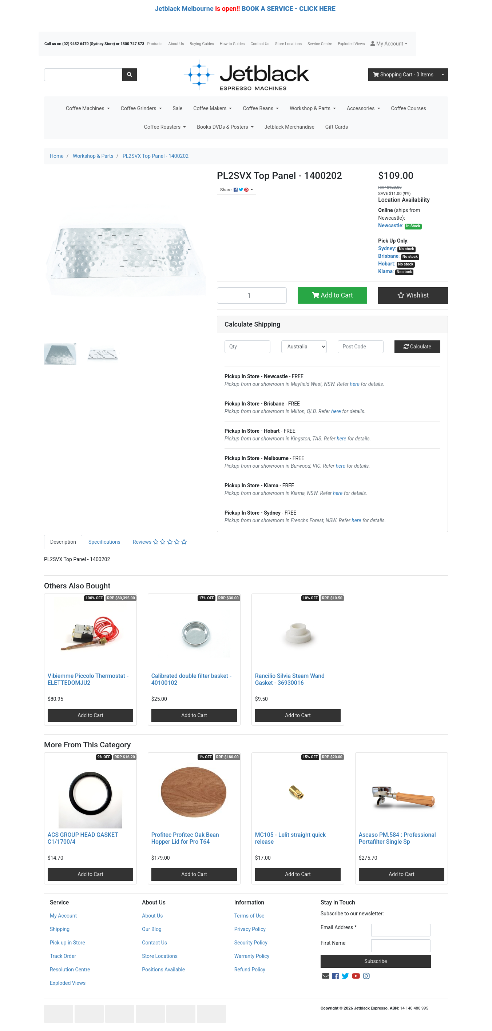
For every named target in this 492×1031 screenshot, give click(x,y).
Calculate (417, 346)
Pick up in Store (67, 943)
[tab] (63, 542)
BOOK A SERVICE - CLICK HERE (289, 8)
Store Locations (288, 43)
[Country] (304, 346)
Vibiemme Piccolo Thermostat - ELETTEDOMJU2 (88, 679)
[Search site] (129, 74)
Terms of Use (249, 916)
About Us (176, 43)
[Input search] (83, 74)
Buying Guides (202, 43)
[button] (389, 44)
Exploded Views (351, 43)
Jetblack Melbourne (184, 8)
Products (154, 43)
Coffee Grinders (139, 108)
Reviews (160, 542)
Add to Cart (332, 295)
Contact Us (260, 43)
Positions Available (163, 969)
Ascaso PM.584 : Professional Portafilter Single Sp (397, 838)
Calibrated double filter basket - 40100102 (191, 679)
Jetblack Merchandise (289, 127)
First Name (333, 943)
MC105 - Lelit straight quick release (290, 838)
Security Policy (250, 943)
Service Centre (320, 43)
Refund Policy (249, 969)
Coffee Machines (86, 108)
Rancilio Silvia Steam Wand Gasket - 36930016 (290, 679)
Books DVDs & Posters (223, 127)
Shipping (60, 929)
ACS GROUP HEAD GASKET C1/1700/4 (83, 838)
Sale (178, 108)
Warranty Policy (252, 956)
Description (63, 542)
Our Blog (152, 929)
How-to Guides (232, 43)
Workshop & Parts (311, 108)
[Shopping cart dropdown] (443, 74)
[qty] (247, 346)
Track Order (63, 956)
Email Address (339, 927)
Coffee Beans (258, 108)
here (355, 384)
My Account (63, 916)
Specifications (104, 542)
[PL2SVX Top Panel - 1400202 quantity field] (252, 295)
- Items (403, 74)
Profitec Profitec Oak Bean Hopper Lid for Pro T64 (185, 838)
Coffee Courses (408, 108)
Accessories (361, 108)
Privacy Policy (250, 929)
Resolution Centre (70, 969)
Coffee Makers (210, 108)
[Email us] (325, 976)
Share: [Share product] (235, 189)
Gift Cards (336, 127)
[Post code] (361, 346)
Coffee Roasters (163, 127)
